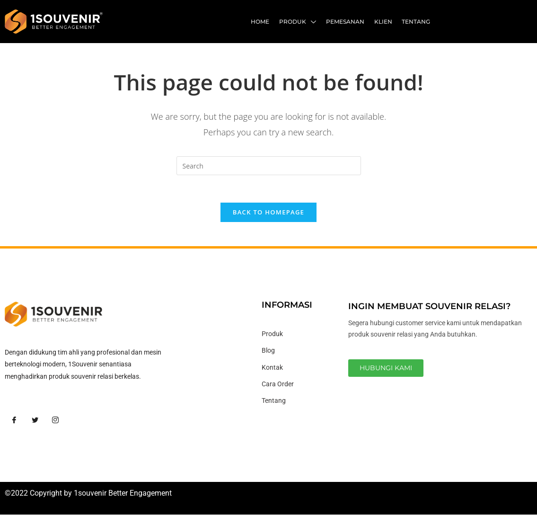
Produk (299, 22)
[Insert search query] (268, 165)
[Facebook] (14, 422)
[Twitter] (35, 422)
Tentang (416, 21)
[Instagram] (55, 422)
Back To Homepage (268, 213)
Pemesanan (346, 21)
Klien (384, 21)
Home (262, 21)
